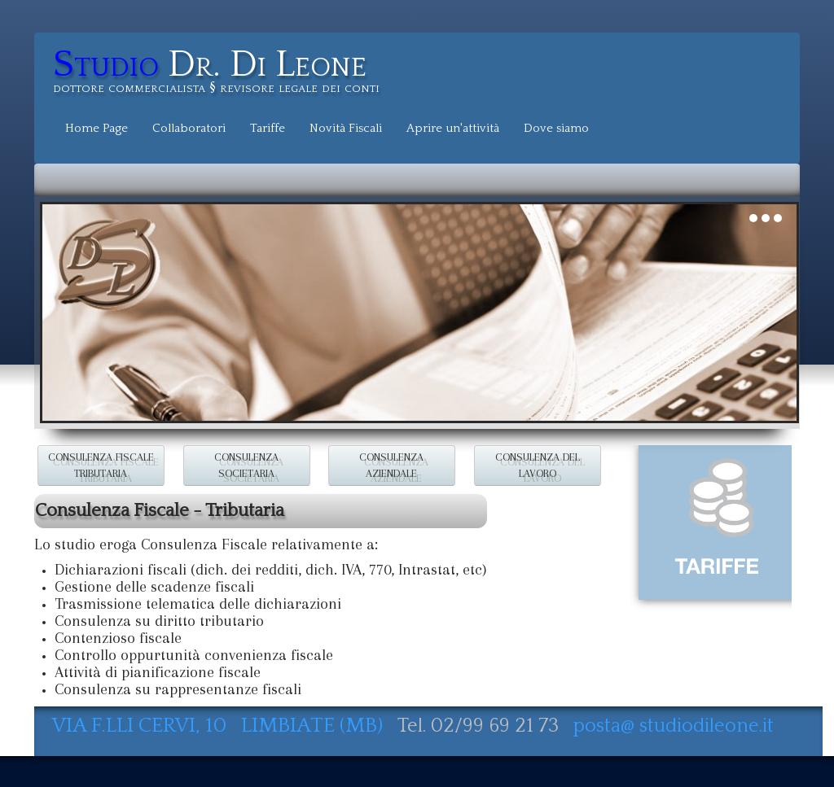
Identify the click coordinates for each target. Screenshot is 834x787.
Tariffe (267, 128)
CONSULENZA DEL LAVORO (537, 465)
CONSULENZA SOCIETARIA (246, 465)
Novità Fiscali (345, 128)
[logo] (222, 73)
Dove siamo (556, 128)
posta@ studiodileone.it (673, 726)
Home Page (96, 128)
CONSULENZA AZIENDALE (392, 465)
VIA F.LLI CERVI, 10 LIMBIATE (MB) (220, 725)
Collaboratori (189, 128)
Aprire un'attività (452, 128)
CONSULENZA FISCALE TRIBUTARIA (101, 465)
